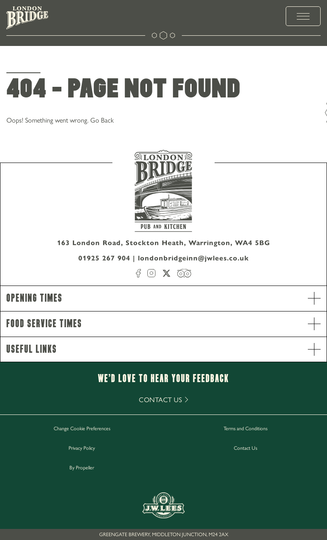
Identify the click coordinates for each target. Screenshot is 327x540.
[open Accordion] (314, 298)
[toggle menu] (303, 16)
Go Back (102, 120)
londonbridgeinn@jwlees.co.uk (193, 258)
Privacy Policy (82, 447)
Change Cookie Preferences (82, 428)
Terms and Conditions (245, 428)
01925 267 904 (104, 258)
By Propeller (81, 467)
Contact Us (245, 447)
